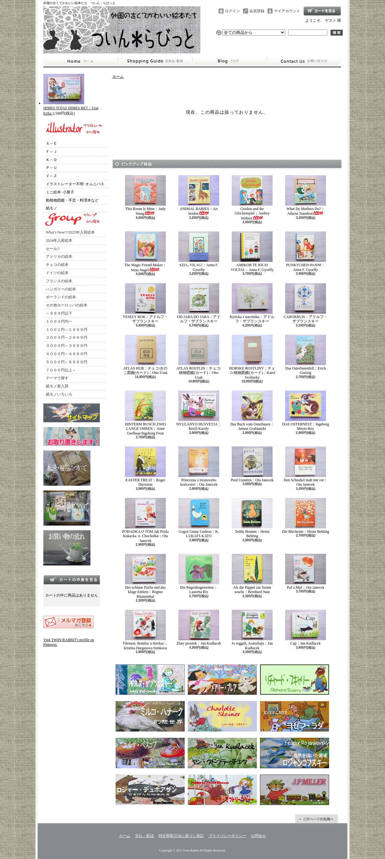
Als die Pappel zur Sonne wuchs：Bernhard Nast (252, 574)
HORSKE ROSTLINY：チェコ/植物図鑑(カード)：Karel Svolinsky (252, 357)
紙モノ (51, 208)
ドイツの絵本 (57, 273)
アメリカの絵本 (59, 256)
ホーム (80, 62)
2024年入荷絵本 (59, 240)
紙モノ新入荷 (57, 386)
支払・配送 (144, 836)
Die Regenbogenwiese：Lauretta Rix (198, 574)
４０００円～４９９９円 (66, 354)
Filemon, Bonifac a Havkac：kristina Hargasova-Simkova (145, 630)
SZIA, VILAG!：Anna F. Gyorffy (198, 251)
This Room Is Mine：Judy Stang (145, 195)
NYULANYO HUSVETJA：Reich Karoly (198, 411)
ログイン (232, 11)
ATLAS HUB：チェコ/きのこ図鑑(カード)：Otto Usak (145, 355)
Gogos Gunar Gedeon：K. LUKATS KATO (198, 518)
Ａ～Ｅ (51, 143)
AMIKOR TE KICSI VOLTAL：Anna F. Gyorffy (252, 251)
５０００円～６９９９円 (66, 362)
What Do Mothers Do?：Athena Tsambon (305, 195)
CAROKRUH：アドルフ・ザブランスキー (305, 303)
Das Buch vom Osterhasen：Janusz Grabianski (252, 411)
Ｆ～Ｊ (51, 151)
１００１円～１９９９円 (66, 329)
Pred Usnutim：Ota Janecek (252, 464)
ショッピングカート (322, 11)
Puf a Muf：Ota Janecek (305, 572)
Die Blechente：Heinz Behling (305, 516)
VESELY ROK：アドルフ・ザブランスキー (145, 303)
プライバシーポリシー (227, 836)
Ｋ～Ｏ (51, 160)
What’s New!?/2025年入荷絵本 (70, 232)
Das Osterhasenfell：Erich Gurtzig (305, 355)
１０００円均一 (59, 321)
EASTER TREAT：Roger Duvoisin (145, 466)
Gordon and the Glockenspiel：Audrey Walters (252, 197)
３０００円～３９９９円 (66, 345)
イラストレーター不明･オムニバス (75, 184)
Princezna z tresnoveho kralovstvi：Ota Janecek (198, 466)
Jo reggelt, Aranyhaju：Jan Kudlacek (252, 630)
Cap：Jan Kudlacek (305, 628)
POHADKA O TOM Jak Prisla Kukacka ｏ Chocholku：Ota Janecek (145, 520)
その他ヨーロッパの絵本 (66, 305)
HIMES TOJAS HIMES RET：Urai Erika (70, 108)
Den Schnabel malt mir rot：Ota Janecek (305, 466)
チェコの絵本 (57, 264)
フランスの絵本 (59, 281)
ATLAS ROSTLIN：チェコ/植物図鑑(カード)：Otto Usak (198, 357)
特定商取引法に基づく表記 (181, 836)
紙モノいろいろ (59, 394)
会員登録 (256, 11)
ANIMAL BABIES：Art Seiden (198, 195)
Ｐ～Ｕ (51, 167)
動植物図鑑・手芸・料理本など (72, 200)
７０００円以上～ (61, 370)
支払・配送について (155, 62)
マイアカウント (287, 11)
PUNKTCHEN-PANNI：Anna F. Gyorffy (305, 251)
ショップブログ (229, 62)
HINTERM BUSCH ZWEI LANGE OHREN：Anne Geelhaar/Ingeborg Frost (145, 413)
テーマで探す (57, 378)
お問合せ (304, 62)
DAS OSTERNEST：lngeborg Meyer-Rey (305, 411)
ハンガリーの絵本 (61, 289)
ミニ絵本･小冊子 (60, 192)
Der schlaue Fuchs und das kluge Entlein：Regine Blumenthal (145, 576)
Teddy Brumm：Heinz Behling (252, 518)
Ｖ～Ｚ (51, 176)
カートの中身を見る (71, 579)
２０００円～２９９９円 (66, 337)
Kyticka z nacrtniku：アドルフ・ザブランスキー (252, 303)
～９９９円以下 (59, 313)
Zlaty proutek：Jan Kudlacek (198, 628)
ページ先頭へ (316, 818)
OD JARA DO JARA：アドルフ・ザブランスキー (198, 303)
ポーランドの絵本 (61, 297)
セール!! (53, 248)
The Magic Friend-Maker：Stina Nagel (145, 251)
